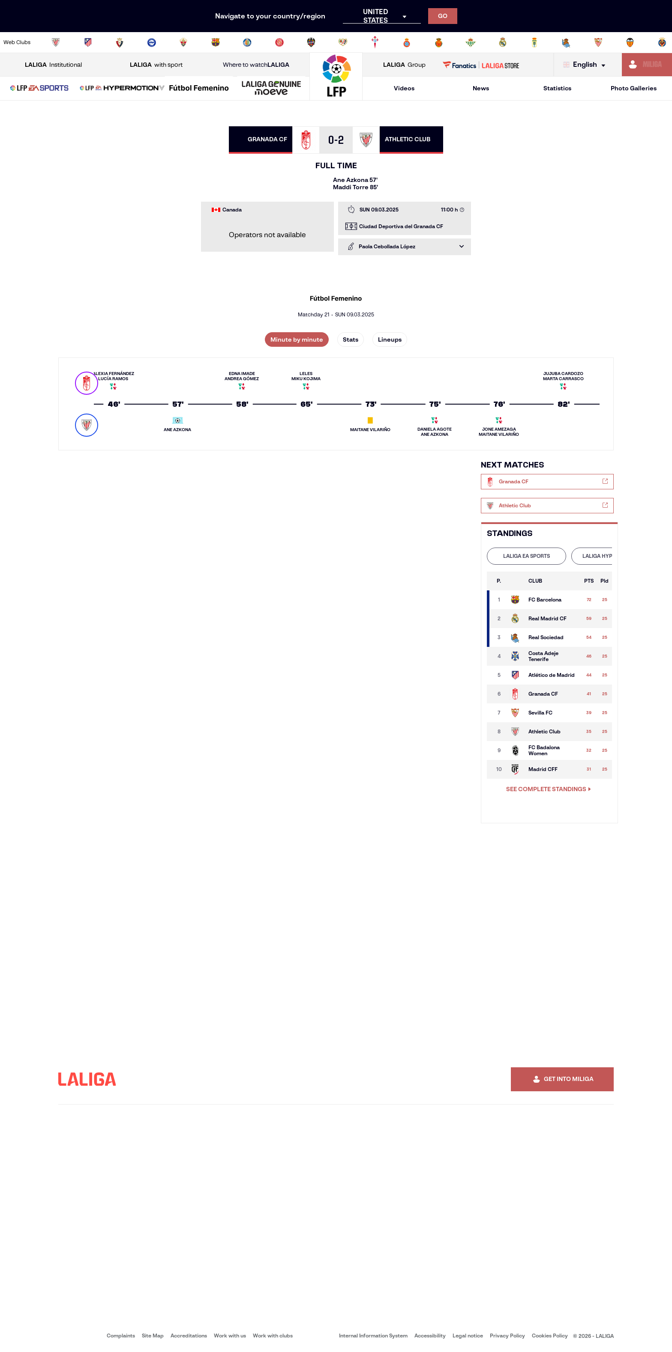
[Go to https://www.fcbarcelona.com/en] (215, 42)
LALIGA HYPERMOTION (610, 556)
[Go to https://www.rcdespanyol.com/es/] (406, 42)
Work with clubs (273, 1335)
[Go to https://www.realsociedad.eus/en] (566, 42)
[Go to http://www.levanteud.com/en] (311, 42)
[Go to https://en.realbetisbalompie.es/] (470, 42)
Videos (404, 88)
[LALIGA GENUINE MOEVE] (271, 88)
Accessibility (430, 1335)
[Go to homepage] (336, 96)
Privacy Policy (507, 1335)
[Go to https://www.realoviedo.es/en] (534, 42)
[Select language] (586, 64)
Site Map (153, 1335)
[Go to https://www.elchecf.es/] (183, 42)
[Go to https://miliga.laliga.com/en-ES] (647, 64)
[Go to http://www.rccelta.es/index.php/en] (375, 42)
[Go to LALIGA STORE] (481, 64)
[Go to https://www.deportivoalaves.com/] (151, 42)
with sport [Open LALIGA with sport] (156, 64)
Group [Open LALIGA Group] (404, 64)
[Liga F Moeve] (199, 88)
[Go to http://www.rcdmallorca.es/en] (438, 42)
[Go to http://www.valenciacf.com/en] (630, 42)
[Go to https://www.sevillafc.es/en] (598, 42)
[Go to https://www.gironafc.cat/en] (279, 42)
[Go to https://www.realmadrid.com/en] (502, 42)
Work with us (230, 1335)
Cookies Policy (550, 1335)
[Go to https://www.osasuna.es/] (119, 42)
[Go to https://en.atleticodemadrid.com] (87, 42)
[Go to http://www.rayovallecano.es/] (342, 42)
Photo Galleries (634, 88)
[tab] (526, 556)
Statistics (557, 88)
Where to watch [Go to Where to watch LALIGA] (256, 64)
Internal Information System (373, 1335)
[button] (39, 88)
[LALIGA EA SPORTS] (39, 88)
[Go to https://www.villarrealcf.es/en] (662, 42)
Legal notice (468, 1335)
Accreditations (189, 1335)
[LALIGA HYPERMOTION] (122, 88)
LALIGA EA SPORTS (526, 556)
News (481, 88)
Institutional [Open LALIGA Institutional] (53, 64)
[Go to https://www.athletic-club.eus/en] (55, 42)
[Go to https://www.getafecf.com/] (247, 42)
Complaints (121, 1335)
